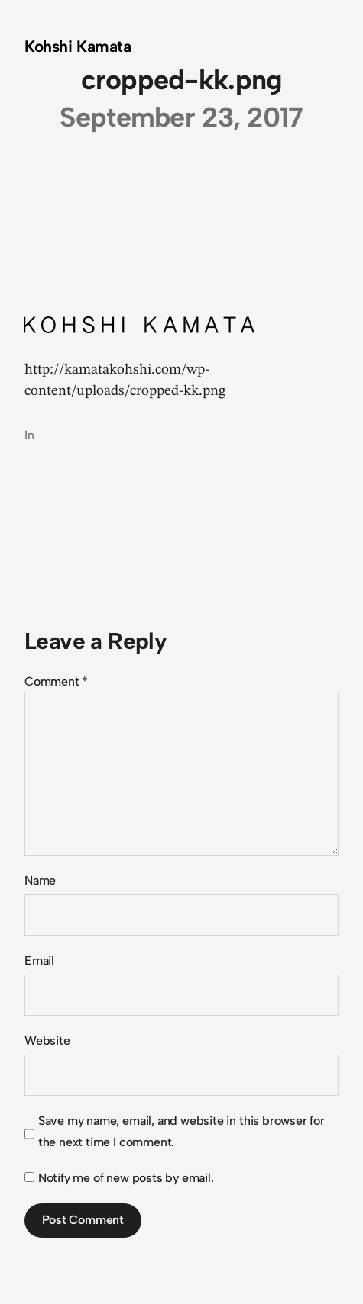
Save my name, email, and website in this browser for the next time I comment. (181, 1131)
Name (40, 880)
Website (47, 1040)
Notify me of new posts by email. (126, 1178)
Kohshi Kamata (77, 46)
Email (39, 960)
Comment (56, 681)
